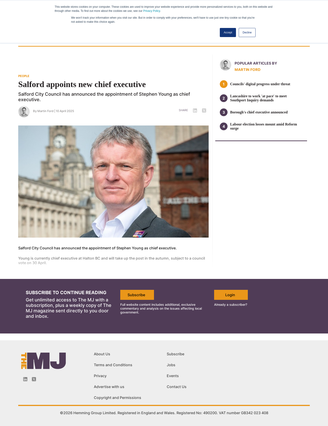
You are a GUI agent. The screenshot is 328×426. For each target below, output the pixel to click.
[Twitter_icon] (34, 379)
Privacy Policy (151, 11)
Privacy (100, 375)
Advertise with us (109, 386)
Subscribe (136, 295)
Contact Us (177, 386)
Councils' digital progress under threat (260, 84)
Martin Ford (45, 111)
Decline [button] (247, 32)
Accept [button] (228, 32)
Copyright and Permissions (117, 397)
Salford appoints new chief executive (82, 84)
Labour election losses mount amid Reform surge (263, 126)
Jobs (171, 365)
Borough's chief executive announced (259, 112)
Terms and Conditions (113, 365)
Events (173, 375)
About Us (102, 354)
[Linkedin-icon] (25, 379)
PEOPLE (23, 76)
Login (230, 295)
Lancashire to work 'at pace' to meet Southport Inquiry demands (258, 98)
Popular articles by (256, 63)
